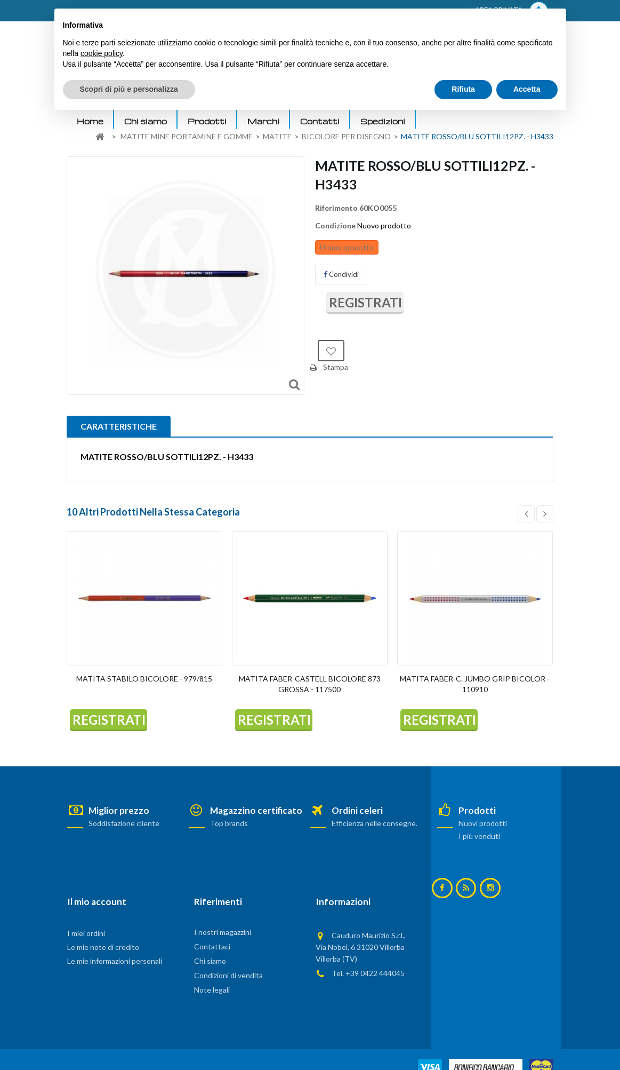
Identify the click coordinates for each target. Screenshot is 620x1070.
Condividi (341, 274)
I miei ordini (86, 933)
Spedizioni (382, 121)
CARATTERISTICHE (118, 426)
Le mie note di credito (103, 947)
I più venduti (479, 836)
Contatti (320, 121)
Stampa (335, 366)
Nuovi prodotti (482, 823)
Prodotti (207, 121)
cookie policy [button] (101, 1005)
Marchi (263, 121)
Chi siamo (145, 121)
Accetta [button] (527, 1040)
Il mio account (96, 901)
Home (90, 121)
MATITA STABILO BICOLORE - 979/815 (144, 678)
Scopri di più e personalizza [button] (129, 1040)
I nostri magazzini (222, 932)
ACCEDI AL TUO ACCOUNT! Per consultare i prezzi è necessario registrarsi (202, 11)
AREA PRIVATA (511, 11)
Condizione (335, 225)
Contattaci (212, 946)
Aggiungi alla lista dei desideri (331, 350)
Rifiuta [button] (463, 1040)
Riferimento (336, 207)
